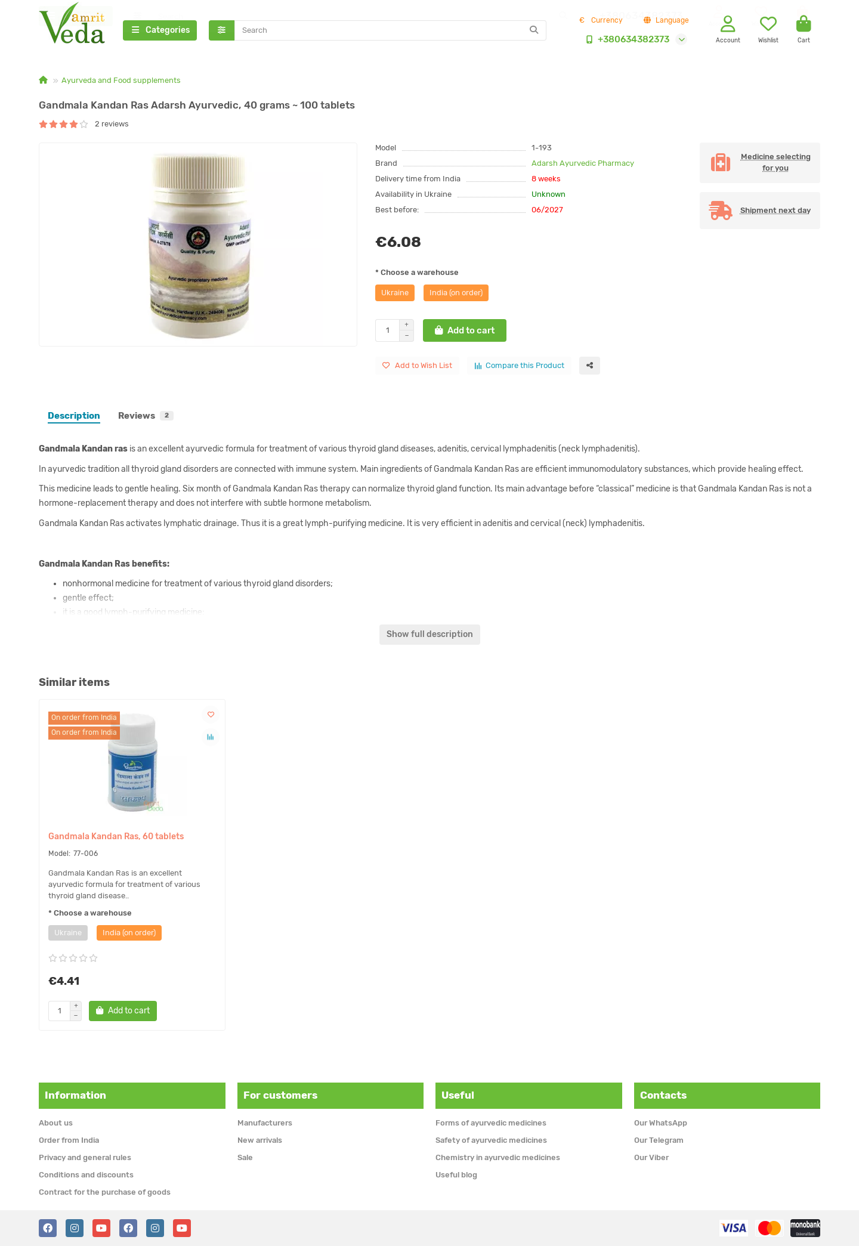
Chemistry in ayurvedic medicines (497, 1157)
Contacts (663, 1095)
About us (56, 1122)
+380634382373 (625, 40)
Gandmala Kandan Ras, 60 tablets (116, 838)
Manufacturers (264, 1122)
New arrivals (259, 1140)
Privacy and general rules (85, 1157)
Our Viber (651, 1157)
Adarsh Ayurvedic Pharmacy (583, 164)
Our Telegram (659, 1140)
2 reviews (84, 124)
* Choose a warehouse (417, 273)
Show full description (430, 635)
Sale (245, 1157)
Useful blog (456, 1174)
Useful (457, 1095)
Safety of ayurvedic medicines (491, 1140)
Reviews (146, 417)
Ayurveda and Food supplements (121, 81)
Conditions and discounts (86, 1174)
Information (75, 1095)
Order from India (69, 1140)
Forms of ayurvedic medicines (490, 1122)
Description (74, 417)
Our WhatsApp (660, 1122)
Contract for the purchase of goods (105, 1192)
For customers (280, 1095)
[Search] (390, 31)
